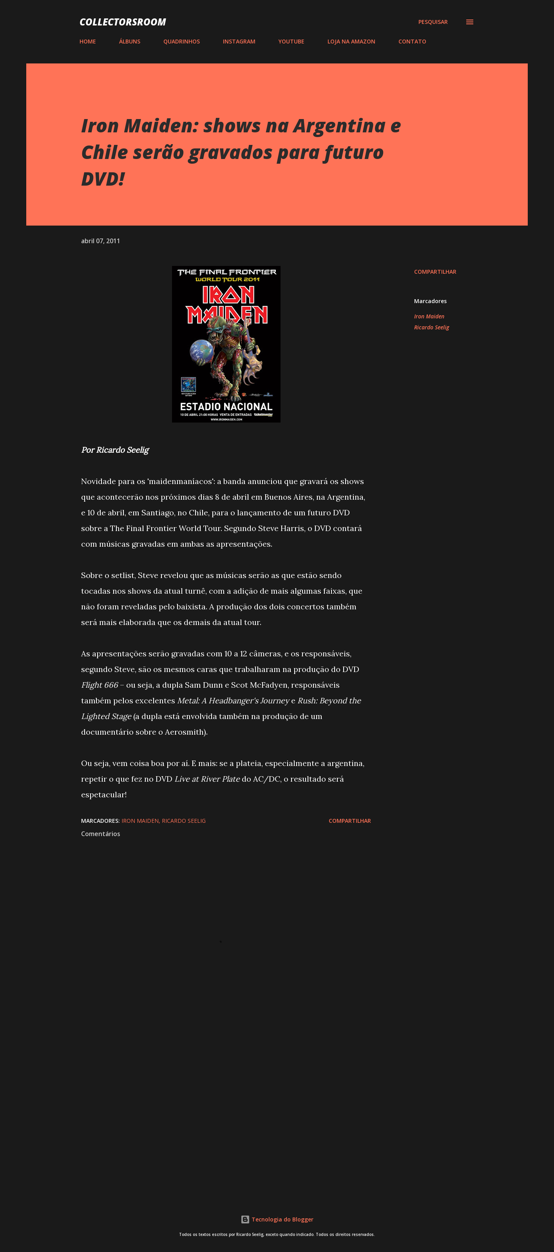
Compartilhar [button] (435, 271)
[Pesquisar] (433, 22)
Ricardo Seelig (431, 327)
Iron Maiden (429, 316)
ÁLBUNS (129, 41)
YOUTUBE (291, 41)
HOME (88, 41)
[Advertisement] (213, 1096)
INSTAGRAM (239, 41)
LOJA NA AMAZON (351, 41)
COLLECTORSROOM (123, 21)
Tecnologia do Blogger (277, 1219)
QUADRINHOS (181, 41)
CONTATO (412, 41)
